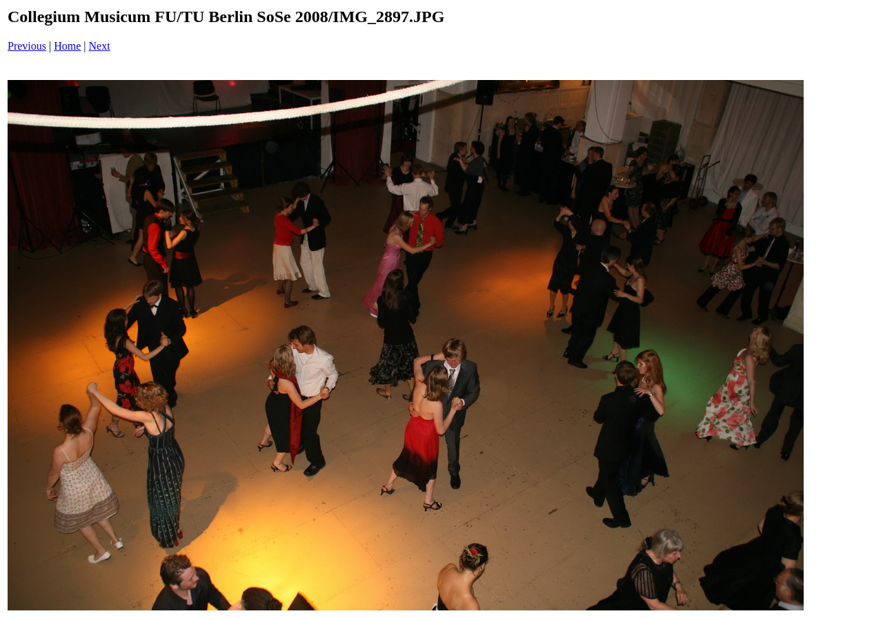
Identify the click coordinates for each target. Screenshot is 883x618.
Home (67, 46)
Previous (27, 46)
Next (99, 46)
